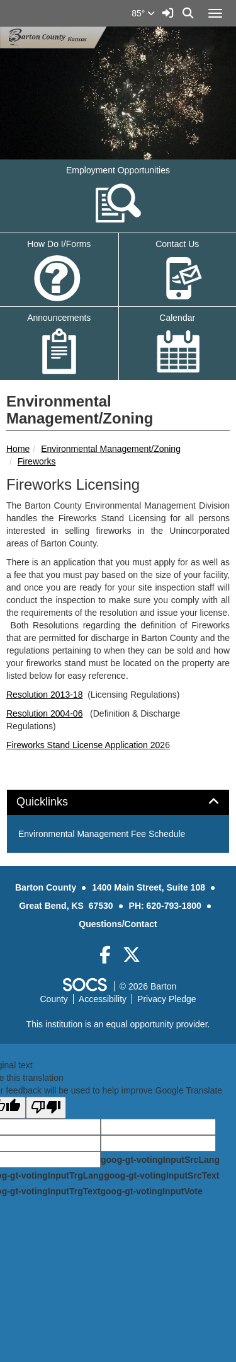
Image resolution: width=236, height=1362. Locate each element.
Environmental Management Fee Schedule (101, 834)
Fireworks (37, 461)
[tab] (118, 802)
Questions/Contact (118, 924)
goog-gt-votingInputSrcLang (160, 1160)
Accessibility (102, 999)
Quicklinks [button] (56, 802)
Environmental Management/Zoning (111, 449)
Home (18, 449)
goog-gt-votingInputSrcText (161, 1175)
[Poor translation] (46, 1108)
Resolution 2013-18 (44, 695)
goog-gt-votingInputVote (151, 1191)
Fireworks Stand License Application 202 (85, 745)
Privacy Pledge (166, 999)
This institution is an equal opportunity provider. (118, 1024)
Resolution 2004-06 (44, 713)
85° (143, 13)
